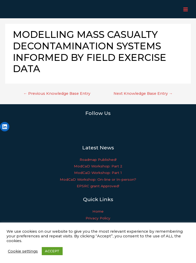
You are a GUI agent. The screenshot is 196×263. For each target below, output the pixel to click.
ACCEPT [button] (52, 251)
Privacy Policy (98, 218)
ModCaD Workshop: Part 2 (98, 166)
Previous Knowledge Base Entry (56, 93)
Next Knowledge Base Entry (143, 93)
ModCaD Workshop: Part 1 (98, 173)
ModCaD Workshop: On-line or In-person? (98, 179)
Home (98, 211)
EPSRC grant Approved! (98, 186)
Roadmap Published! (98, 159)
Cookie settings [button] (23, 251)
